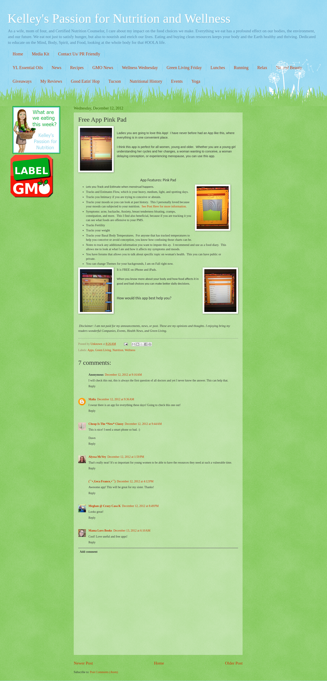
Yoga (195, 81)
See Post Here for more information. (164, 206)
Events (177, 81)
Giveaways (22, 81)
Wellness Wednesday (140, 67)
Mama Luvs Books (100, 530)
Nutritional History (146, 81)
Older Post (234, 663)
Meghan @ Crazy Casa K (104, 506)
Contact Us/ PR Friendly (79, 54)
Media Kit (40, 54)
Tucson (114, 81)
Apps (90, 350)
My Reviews (51, 81)
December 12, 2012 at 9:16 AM (123, 374)
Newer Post (83, 663)
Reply (92, 386)
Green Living (103, 350)
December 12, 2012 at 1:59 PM (126, 456)
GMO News (102, 67)
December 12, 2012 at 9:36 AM (115, 399)
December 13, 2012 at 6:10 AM (131, 530)
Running (241, 67)
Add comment (88, 551)
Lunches (218, 67)
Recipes (77, 67)
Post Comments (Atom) (104, 672)
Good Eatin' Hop (85, 81)
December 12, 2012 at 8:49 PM (140, 506)
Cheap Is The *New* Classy (106, 423)
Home (18, 54)
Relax (262, 67)
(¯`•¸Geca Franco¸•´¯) (102, 481)
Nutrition (117, 350)
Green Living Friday (184, 67)
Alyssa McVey (97, 456)
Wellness (130, 350)
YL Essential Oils (28, 67)
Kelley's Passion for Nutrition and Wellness (118, 18)
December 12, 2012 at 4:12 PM (135, 481)
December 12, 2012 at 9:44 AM (143, 423)
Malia (92, 399)
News (56, 67)
